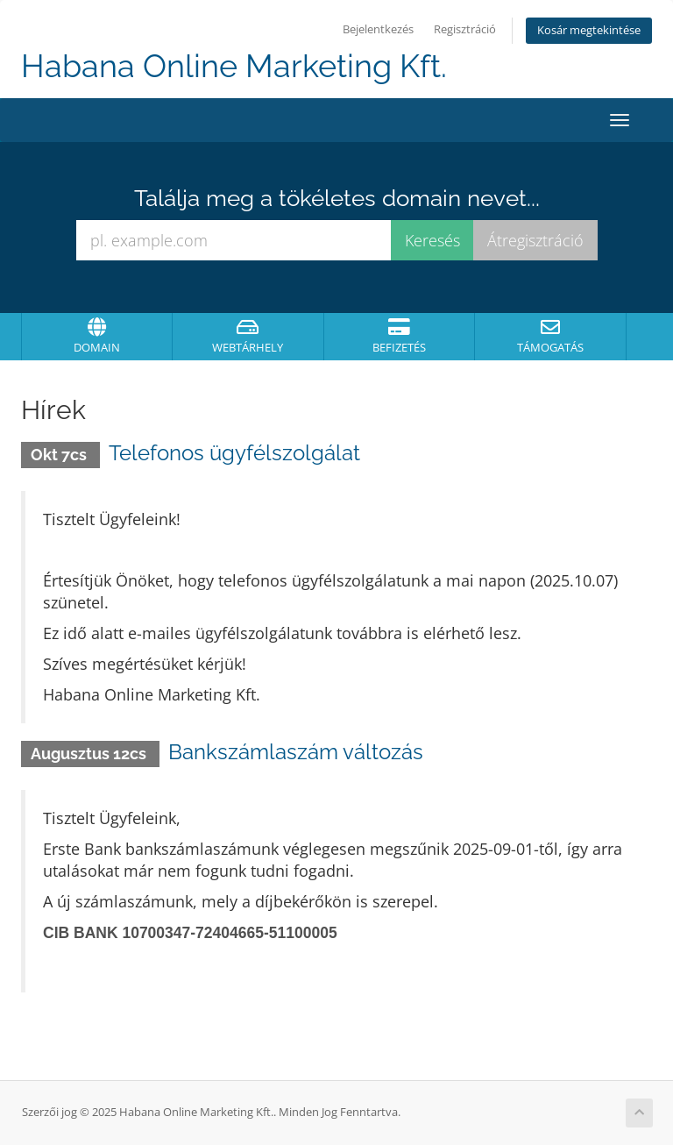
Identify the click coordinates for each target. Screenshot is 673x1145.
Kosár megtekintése (589, 30)
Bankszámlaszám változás (295, 752)
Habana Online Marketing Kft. (234, 66)
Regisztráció (465, 29)
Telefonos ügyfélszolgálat (234, 453)
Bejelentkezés (378, 29)
